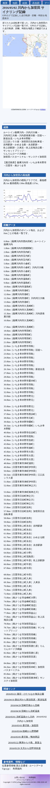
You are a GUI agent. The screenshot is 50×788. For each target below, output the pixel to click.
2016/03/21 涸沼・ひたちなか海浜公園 (25, 694)
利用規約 (43, 109)
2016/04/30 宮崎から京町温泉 (25, 711)
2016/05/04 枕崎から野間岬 (25, 731)
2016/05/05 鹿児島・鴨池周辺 (25, 737)
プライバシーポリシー (25, 780)
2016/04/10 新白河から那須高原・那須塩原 (25, 699)
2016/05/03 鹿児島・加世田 (25, 725)
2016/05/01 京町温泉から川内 (19, 717)
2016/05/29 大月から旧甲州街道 (25, 748)
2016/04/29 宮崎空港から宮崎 (25, 705)
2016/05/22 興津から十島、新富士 (25, 742)
